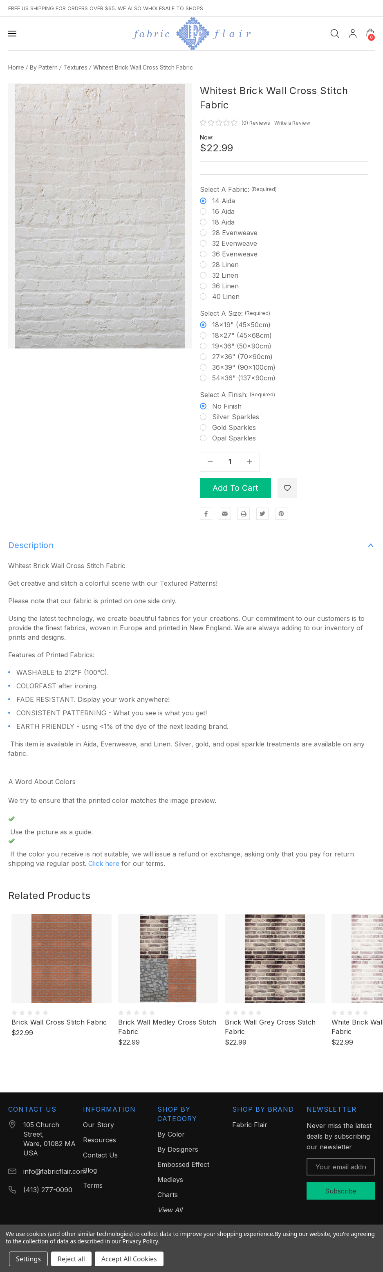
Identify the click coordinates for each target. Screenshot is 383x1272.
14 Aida (223, 201)
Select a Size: (235, 313)
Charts (167, 1195)
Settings (28, 1258)
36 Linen (225, 286)
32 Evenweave (234, 243)
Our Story (98, 1125)
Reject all (71, 1258)
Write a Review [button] (292, 123)
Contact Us (100, 1155)
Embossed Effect (183, 1164)
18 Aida (223, 222)
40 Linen (226, 296)
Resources (99, 1140)
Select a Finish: (237, 394)
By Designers (177, 1149)
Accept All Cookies (129, 1258)
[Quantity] (229, 461)
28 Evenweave (235, 232)
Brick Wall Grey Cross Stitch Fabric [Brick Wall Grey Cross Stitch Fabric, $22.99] (270, 1027)
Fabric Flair (249, 1125)
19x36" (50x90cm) (241, 346)
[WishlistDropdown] (287, 488)
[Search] (335, 33)
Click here (103, 863)
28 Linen (225, 264)
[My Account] (353, 33)
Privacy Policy (140, 1241)
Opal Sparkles (234, 438)
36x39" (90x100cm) (243, 367)
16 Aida (223, 211)
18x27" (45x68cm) (242, 335)
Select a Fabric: (238, 189)
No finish (227, 406)
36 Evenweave (235, 254)
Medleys (170, 1179)
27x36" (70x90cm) (242, 356)
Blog (90, 1170)
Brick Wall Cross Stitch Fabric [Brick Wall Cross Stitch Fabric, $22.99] (59, 1022)
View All (169, 1210)
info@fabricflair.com (54, 1171)
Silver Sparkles (235, 417)
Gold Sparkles (234, 427)
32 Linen (225, 275)
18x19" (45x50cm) (241, 324)
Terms (93, 1185)
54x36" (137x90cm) (243, 378)
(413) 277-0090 (47, 1190)
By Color (171, 1134)
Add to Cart (235, 488)
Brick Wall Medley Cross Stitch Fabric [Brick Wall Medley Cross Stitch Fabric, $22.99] (167, 1027)
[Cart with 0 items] (370, 33)
